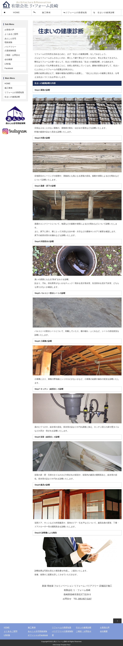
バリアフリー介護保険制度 (10, 49)
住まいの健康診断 (106, 12)
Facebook (9, 68)
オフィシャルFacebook (38, 635)
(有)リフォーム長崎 (60, 641)
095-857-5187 (85, 599)
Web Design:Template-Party (61, 644)
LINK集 (8, 64)
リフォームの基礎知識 (76, 12)
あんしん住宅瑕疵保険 (10, 40)
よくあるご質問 (11, 34)
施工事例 (46, 12)
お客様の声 (9, 30)
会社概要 (8, 59)
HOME (16, 12)
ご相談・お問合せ (12, 55)
